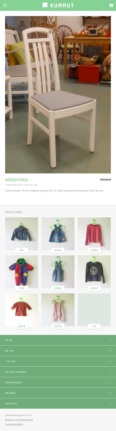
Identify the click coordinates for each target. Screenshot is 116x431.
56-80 (8, 340)
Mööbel (10, 393)
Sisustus (11, 403)
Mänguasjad (13, 382)
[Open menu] (5, 5)
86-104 (9, 350)
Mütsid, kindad (15, 371)
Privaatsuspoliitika (14, 424)
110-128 (10, 361)
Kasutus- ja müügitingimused (19, 419)
